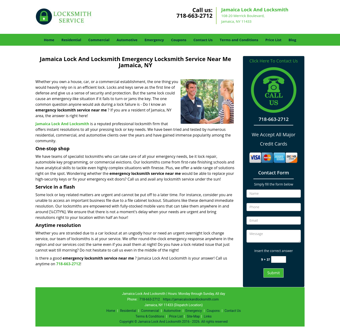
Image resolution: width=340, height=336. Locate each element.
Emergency (154, 39)
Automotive (127, 39)
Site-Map (193, 316)
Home (49, 39)
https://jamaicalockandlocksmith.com (191, 299)
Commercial (99, 39)
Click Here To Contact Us (273, 60)
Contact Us (202, 39)
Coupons (178, 39)
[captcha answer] (278, 259)
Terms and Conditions (239, 39)
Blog (292, 39)
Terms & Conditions (150, 316)
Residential (71, 39)
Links (208, 316)
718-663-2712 (194, 15)
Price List (273, 39)
